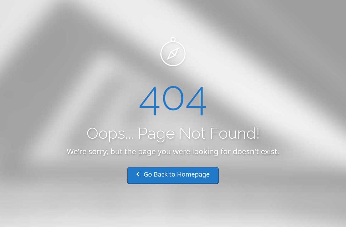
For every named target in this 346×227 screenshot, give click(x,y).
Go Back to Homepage (172, 174)
